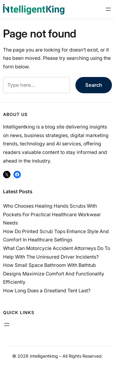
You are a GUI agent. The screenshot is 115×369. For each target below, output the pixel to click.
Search (93, 85)
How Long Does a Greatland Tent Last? (46, 291)
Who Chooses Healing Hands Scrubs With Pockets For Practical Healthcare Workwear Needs (52, 214)
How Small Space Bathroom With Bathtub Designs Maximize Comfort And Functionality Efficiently (53, 273)
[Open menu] (108, 9)
